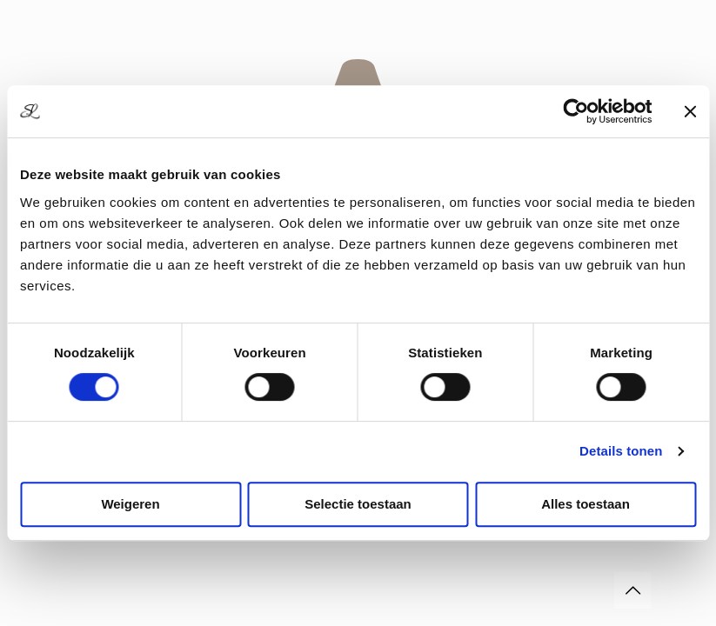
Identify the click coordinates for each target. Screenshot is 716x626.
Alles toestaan (585, 503)
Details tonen (620, 450)
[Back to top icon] (632, 590)
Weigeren (130, 503)
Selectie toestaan (358, 503)
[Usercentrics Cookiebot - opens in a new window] (575, 111)
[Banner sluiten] (690, 111)
